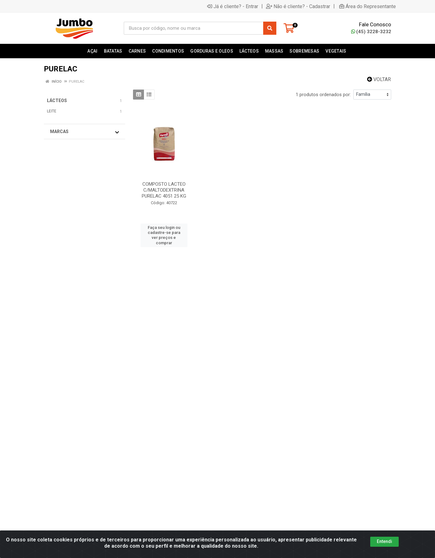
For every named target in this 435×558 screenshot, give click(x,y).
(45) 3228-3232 (371, 31)
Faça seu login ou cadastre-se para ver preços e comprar (164, 235)
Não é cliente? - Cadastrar (298, 6)
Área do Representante (367, 6)
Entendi (384, 541)
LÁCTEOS (57, 100)
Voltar (379, 79)
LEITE (51, 111)
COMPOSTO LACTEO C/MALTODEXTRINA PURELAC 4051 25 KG (164, 190)
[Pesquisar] (269, 28)
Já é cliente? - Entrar (232, 6)
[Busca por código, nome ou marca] (194, 28)
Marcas (84, 132)
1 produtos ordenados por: (323, 94)
